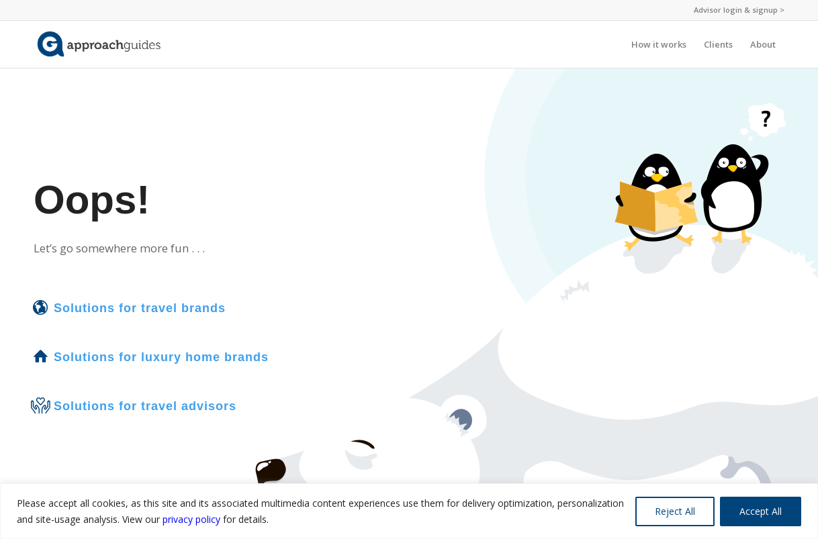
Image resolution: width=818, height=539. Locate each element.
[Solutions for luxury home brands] (40, 356)
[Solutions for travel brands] (40, 307)
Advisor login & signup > (739, 10)
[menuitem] (735, 10)
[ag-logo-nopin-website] (99, 44)
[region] (409, 511)
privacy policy (191, 519)
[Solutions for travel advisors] (40, 405)
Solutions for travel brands (140, 308)
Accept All (760, 511)
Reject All (675, 511)
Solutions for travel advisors (145, 406)
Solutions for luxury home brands (161, 357)
